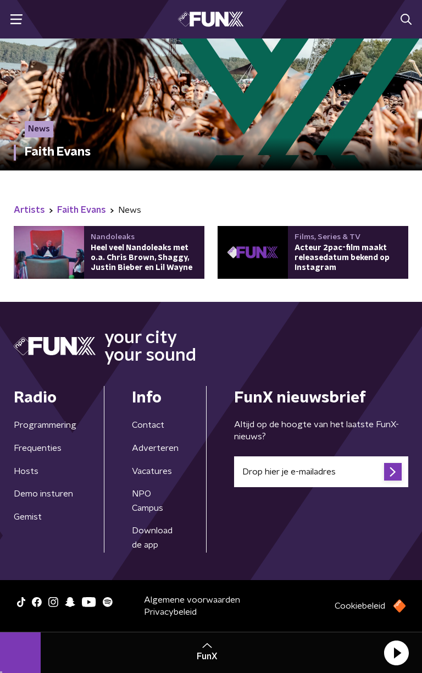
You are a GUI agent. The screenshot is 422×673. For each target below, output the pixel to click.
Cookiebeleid (360, 606)
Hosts (26, 471)
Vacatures (152, 471)
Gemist (28, 516)
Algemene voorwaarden (192, 599)
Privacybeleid (170, 612)
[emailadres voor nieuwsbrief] (321, 471)
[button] (396, 652)
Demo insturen (43, 493)
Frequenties (38, 448)
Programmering (45, 425)
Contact (148, 425)
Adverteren (155, 448)
